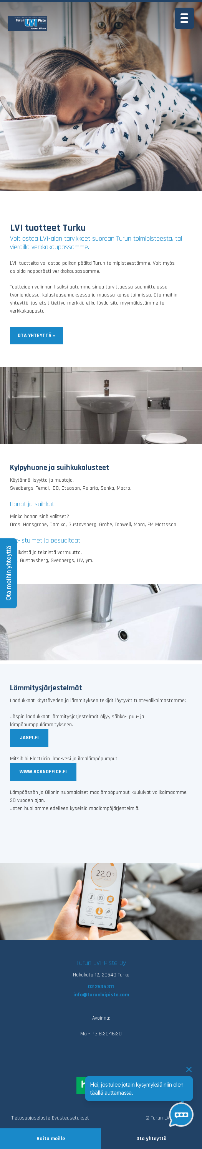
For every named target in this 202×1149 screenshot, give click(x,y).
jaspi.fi (29, 737)
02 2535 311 (101, 986)
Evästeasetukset (70, 1118)
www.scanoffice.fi (43, 771)
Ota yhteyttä (151, 1138)
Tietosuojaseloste (31, 1118)
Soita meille (50, 1138)
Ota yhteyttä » (36, 335)
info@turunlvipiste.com (101, 994)
